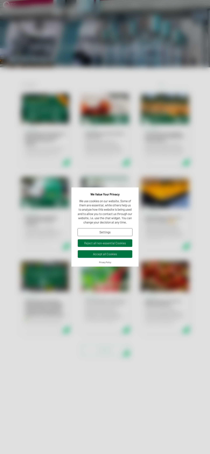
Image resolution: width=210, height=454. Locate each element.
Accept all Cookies (105, 254)
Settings (105, 232)
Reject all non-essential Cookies (105, 243)
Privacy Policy (105, 262)
